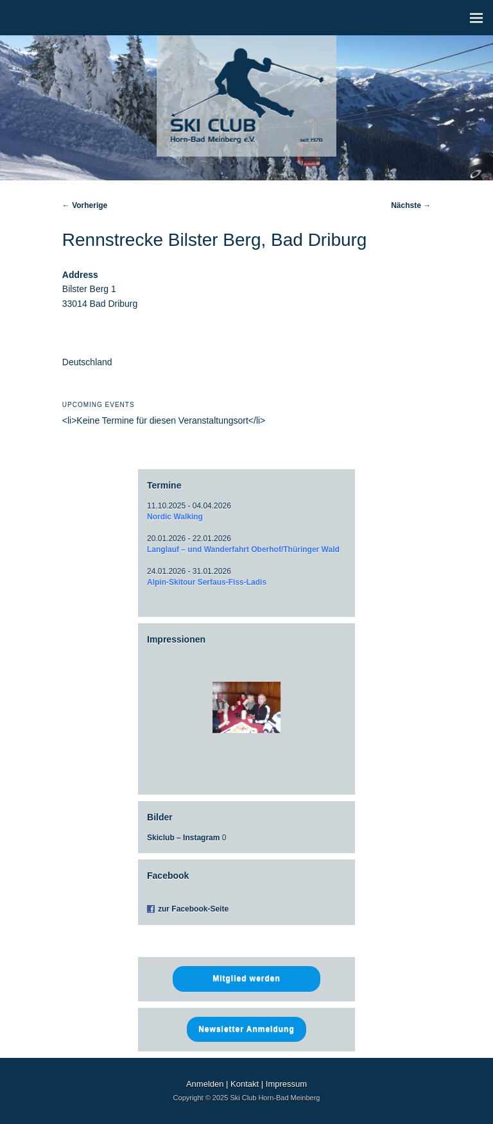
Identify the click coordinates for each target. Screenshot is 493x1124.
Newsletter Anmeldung (246, 1029)
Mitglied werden (246, 978)
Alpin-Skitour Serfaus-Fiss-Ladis (206, 582)
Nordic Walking (175, 516)
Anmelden (205, 1084)
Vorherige (84, 205)
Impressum (286, 1084)
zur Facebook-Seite (193, 908)
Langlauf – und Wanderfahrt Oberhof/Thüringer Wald (243, 549)
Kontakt (244, 1084)
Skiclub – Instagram (183, 837)
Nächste (411, 205)
